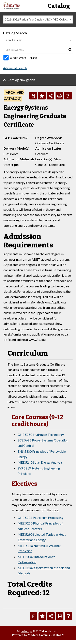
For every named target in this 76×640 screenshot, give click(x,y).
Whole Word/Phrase (23, 57)
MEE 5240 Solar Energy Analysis (40, 462)
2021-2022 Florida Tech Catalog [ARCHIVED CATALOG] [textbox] (38, 19)
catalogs (26, 631)
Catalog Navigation (21, 80)
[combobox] (38, 19)
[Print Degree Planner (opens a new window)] (33, 95)
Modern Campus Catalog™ (45, 635)
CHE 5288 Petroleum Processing (40, 517)
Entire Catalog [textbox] (13, 40)
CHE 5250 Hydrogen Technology (41, 434)
